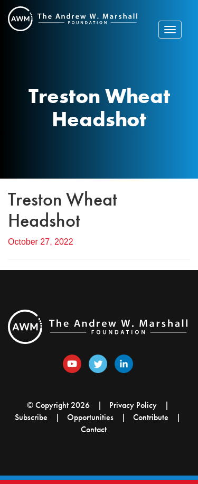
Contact (94, 429)
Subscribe (31, 417)
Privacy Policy (133, 405)
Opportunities (90, 417)
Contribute (150, 417)
